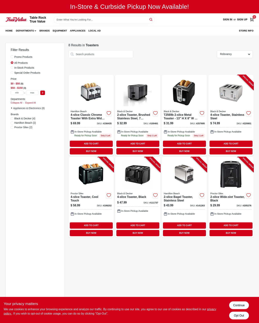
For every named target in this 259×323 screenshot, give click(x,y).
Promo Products (23, 57)
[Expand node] (12, 108)
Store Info (246, 30)
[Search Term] (104, 19)
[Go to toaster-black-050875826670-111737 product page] (137, 197)
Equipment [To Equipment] (60, 30)
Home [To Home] (9, 30)
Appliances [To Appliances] (77, 30)
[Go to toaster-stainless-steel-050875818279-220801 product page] (231, 115)
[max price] (32, 93)
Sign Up (242, 19)
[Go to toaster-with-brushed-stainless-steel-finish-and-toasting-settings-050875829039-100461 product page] (137, 115)
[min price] (17, 93)
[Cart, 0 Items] (252, 19)
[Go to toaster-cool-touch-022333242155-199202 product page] (91, 197)
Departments (25, 30)
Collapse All (16, 103)
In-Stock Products (24, 68)
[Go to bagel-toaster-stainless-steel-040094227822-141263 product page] (184, 197)
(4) (24, 118)
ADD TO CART (91, 143)
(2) (25, 122)
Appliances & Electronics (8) (29, 108)
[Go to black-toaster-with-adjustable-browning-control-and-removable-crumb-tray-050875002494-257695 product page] (184, 115)
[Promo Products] (12, 56)
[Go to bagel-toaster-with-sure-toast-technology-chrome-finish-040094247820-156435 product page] (91, 115)
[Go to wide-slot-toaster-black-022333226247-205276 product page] (231, 197)
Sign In (227, 19)
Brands (45, 30)
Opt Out (239, 315)
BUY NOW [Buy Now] (91, 151)
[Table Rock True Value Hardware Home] (16, 19)
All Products (21, 63)
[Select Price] (42, 93)
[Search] (151, 19)
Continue (239, 305)
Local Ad (94, 30)
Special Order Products (27, 73)
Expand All (30, 103)
